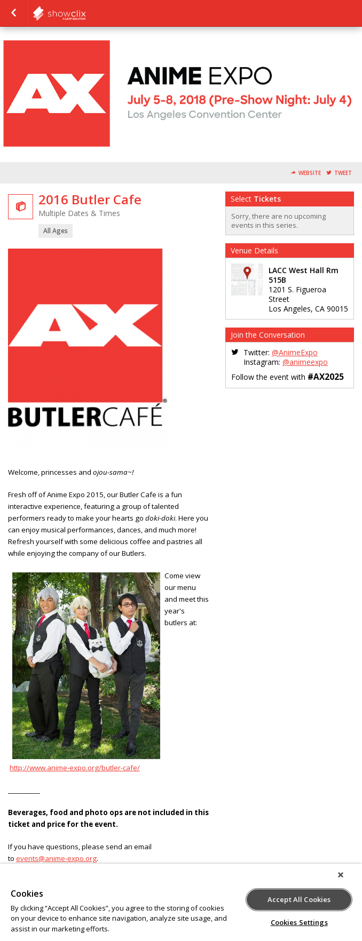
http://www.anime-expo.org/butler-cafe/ (75, 767)
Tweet (343, 173)
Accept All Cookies (298, 899)
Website (309, 173)
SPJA (85, 13)
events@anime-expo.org (56, 858)
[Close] (340, 875)
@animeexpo (305, 362)
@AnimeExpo (295, 352)
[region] (181, 902)
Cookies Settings (299, 922)
